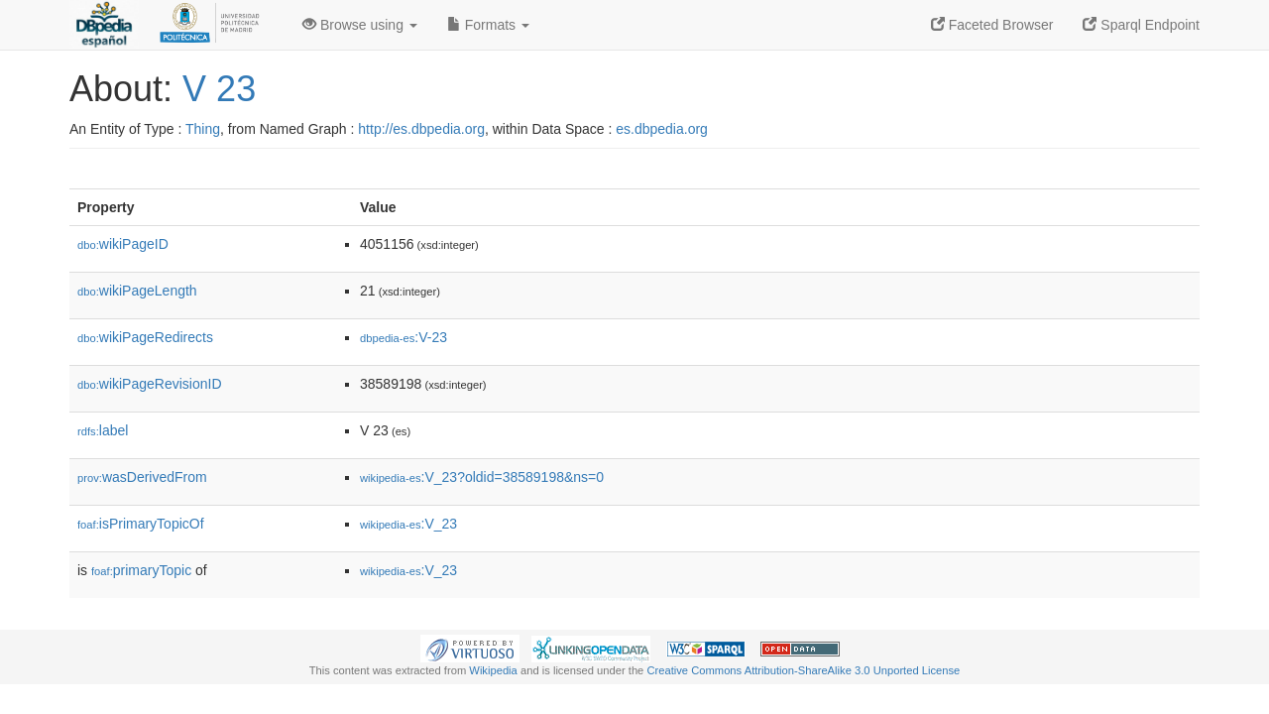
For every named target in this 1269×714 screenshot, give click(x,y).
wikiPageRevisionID (149, 384)
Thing (202, 129)
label (102, 430)
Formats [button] (488, 25)
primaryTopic (141, 570)
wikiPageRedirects (145, 337)
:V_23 (408, 524)
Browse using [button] (359, 25)
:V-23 (403, 337)
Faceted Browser (992, 25)
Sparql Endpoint (1141, 25)
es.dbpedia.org (662, 129)
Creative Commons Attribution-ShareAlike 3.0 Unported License (803, 670)
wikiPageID (123, 244)
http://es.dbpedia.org (421, 129)
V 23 (219, 88)
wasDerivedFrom (142, 477)
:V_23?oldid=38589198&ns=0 (482, 477)
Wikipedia (493, 670)
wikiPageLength (137, 290)
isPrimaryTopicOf (140, 524)
